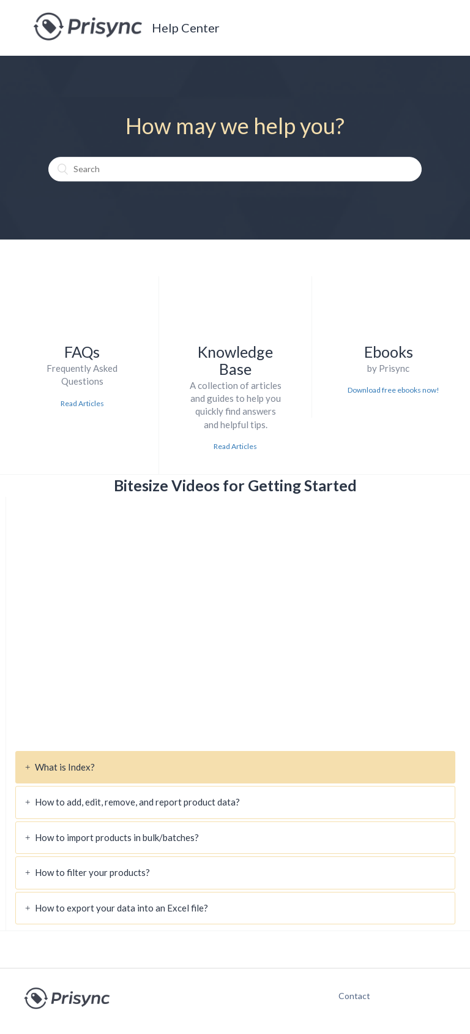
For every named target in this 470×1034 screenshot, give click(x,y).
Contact (348, 996)
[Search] (235, 169)
